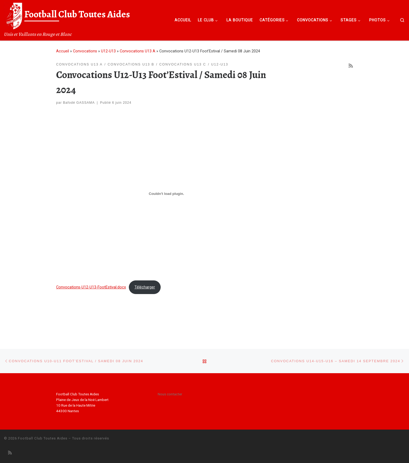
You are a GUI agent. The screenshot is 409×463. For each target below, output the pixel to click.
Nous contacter (170, 394)
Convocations (85, 51)
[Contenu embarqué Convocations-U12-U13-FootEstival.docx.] (166, 194)
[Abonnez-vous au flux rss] (351, 66)
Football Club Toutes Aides (42, 438)
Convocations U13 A (137, 51)
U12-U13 (108, 51)
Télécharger (144, 287)
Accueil (62, 51)
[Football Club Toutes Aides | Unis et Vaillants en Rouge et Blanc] (13, 15)
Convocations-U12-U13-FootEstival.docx (91, 287)
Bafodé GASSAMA (79, 103)
